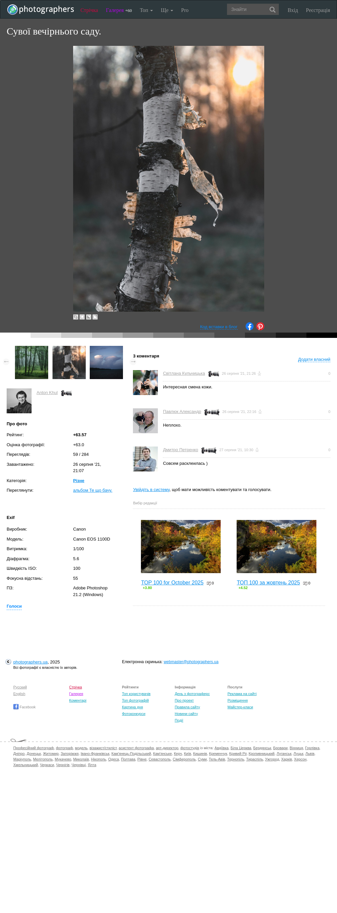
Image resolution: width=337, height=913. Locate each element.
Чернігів (62, 765)
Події (179, 720)
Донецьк (34, 754)
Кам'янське (162, 754)
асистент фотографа (136, 748)
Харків (286, 759)
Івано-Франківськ (95, 754)
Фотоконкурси (133, 714)
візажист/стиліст (102, 748)
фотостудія (189, 748)
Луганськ (284, 754)
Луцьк (298, 754)
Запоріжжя (69, 754)
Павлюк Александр (182, 411)
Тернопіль (235, 759)
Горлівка (312, 748)
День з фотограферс (192, 694)
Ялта (92, 765)
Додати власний (314, 359)
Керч (178, 754)
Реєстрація (318, 10)
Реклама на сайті (242, 694)
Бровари (280, 748)
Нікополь (98, 759)
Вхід (293, 10)
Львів (309, 754)
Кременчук (218, 754)
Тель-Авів (217, 759)
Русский (20, 687)
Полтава (128, 759)
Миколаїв (81, 759)
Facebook (24, 707)
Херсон (300, 759)
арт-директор (167, 748)
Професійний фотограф (33, 748)
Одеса (113, 759)
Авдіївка (222, 748)
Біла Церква (241, 748)
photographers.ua (30, 661)
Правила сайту (187, 707)
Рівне (142, 759)
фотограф (64, 748)
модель (81, 748)
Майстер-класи (240, 707)
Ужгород (272, 759)
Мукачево (63, 759)
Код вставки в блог (219, 326)
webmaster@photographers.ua (191, 661)
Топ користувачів (136, 694)
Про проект (184, 700)
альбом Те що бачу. (92, 490)
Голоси (14, 606)
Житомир (50, 754)
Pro (184, 10)
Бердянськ (262, 748)
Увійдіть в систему (151, 489)
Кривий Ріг (238, 754)
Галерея (119, 10)
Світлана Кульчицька (184, 373)
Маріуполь (22, 759)
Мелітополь (43, 759)
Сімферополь (184, 759)
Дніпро (19, 754)
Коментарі (77, 700)
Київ (187, 754)
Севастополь (159, 759)
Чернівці (78, 765)
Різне (78, 480)
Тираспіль (254, 759)
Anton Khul (47, 392)
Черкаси (47, 765)
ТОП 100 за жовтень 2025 (268, 582)
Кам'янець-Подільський (131, 754)
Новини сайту (186, 714)
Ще (167, 10)
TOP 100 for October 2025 (172, 582)
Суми (202, 759)
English (19, 694)
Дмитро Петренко (180, 449)
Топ (146, 10)
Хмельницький (25, 765)
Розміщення (237, 700)
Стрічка (89, 10)
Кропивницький (262, 754)
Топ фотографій (135, 700)
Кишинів (200, 754)
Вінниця (296, 748)
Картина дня (132, 707)
